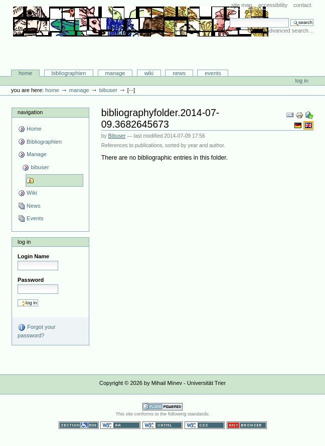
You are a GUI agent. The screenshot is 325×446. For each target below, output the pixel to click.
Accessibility (272, 5)
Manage (115, 73)
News (179, 73)
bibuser (108, 90)
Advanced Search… (290, 31)
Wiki (148, 73)
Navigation (30, 112)
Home (26, 73)
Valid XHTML (162, 425)
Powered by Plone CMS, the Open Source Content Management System (162, 406)
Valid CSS (205, 425)
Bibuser (117, 136)
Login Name (33, 256)
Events (213, 73)
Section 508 (79, 425)
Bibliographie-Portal (140, 49)
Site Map (241, 5)
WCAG (120, 425)
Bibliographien (69, 73)
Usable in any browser (247, 425)
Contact (302, 5)
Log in (301, 81)
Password (31, 280)
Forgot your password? (36, 330)
